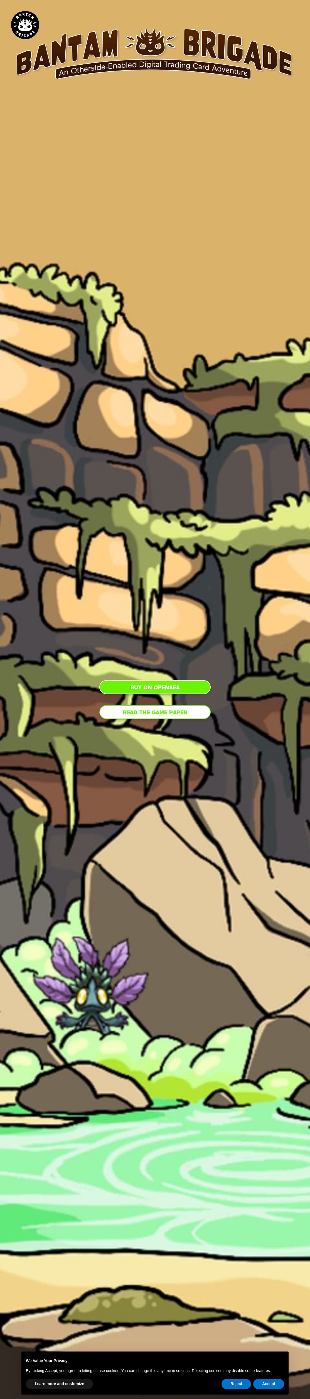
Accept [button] (268, 1384)
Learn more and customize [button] (59, 1384)
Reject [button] (236, 1384)
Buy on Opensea (155, 687)
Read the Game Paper (155, 712)
